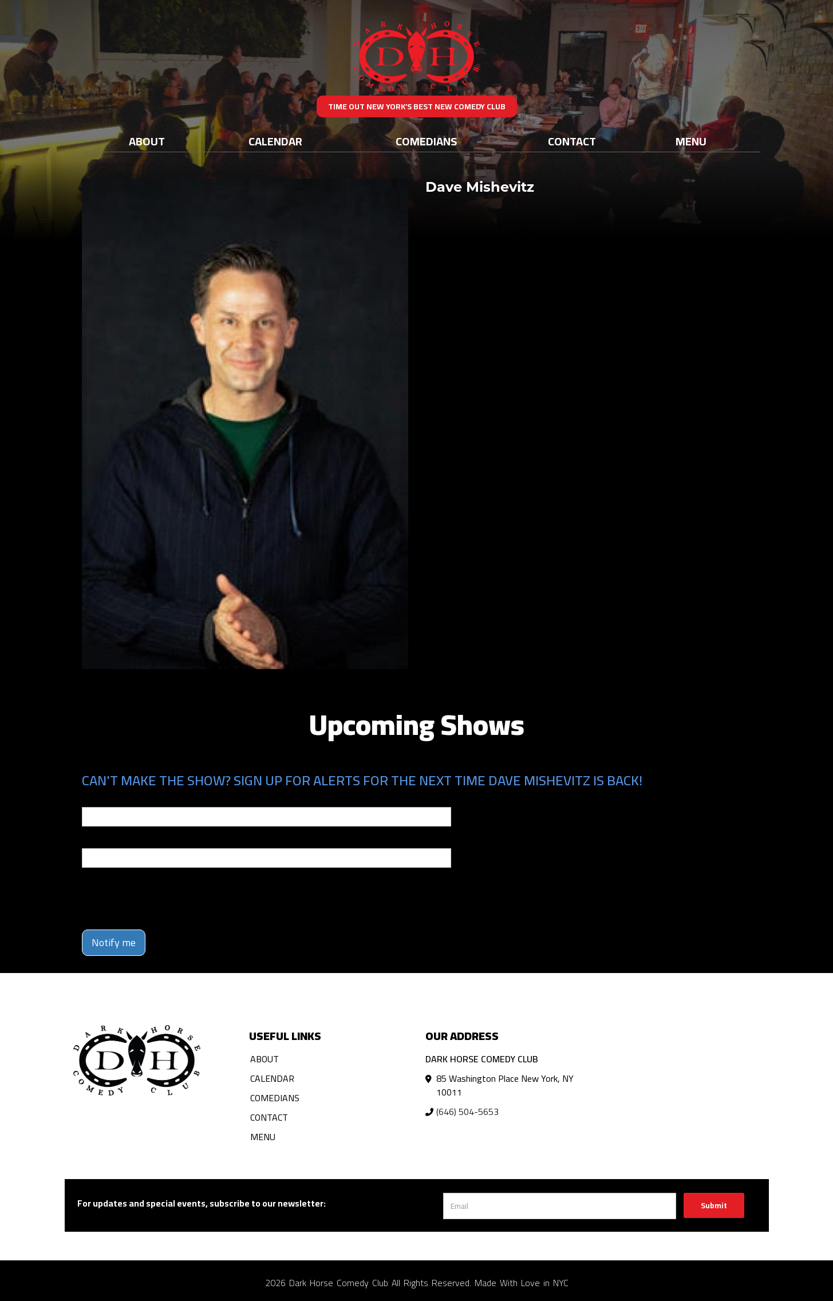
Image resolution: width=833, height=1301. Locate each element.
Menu (691, 141)
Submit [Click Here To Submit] (714, 1205)
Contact (572, 141)
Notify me (114, 942)
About (147, 141)
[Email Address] (559, 1206)
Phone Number (109, 840)
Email (92, 799)
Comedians (426, 141)
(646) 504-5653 (467, 1111)
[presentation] (169, 898)
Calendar (275, 141)
